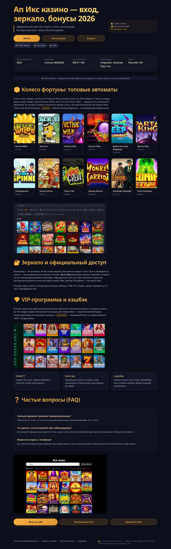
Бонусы (63, 38)
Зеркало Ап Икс (112, 522)
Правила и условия (49, 541)
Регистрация (42, 38)
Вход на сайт (57, 522)
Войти (21, 38)
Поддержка (82, 541)
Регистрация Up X (83, 522)
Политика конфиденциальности (26, 541)
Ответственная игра (67, 541)
